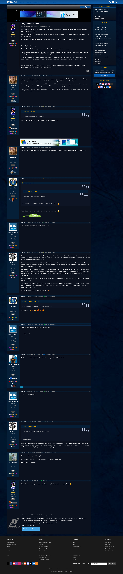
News (43, 2)
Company (75, 539)
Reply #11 (23, 421)
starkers (13, 262)
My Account (107, 544)
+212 (13, 93)
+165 (13, 374)
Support (54, 2)
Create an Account (109, 546)
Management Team (77, 546)
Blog (48, 2)
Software (22, 2)
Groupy (8, 555)
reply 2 (32, 183)
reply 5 (37, 301)
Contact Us (75, 557)
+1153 (13, 272)
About (74, 542)
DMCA (66, 571)
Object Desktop (10, 542)
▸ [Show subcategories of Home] (11, 20)
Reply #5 (23, 222)
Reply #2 (23, 106)
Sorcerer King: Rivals (44, 559)
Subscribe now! (104, 75)
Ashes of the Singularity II (45, 542)
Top (89, 75)
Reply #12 (23, 452)
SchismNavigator (13, 364)
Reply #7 (23, 296)
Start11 (8, 546)
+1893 (13, 40)
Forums (74, 559)
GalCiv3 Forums (47, 75)
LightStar (13, 188)
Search (19, 10)
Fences (8, 548)
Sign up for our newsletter (81, 563)
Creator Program (76, 555)
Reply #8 (23, 324)
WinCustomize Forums (44, 26)
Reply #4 (23, 178)
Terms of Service (60, 571)
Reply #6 (23, 252)
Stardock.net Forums (49, 354)
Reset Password (109, 550)
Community (36, 2)
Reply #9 (23, 354)
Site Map (71, 571)
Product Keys (108, 548)
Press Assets (76, 553)
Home (9, 20)
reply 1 (34, 111)
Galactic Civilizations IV (44, 546)
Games (29, 2)
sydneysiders (13, 462)
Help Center (108, 542)
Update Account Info (109, 553)
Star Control (42, 550)
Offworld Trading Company (45, 555)
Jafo (13, 32)
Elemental (41, 544)
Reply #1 (23, 75)
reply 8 (37, 426)
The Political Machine (44, 553)
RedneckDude (13, 232)
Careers (74, 548)
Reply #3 (23, 147)
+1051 (13, 470)
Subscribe (112, 563)
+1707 (13, 196)
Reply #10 (23, 391)
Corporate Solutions (11, 544)
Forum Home (13, 10)
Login (23, 10)
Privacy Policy (53, 571)
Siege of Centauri (43, 557)
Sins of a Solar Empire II (44, 548)
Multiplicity (9, 553)
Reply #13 (23, 480)
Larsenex (13, 85)
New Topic (85, 7)
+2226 (13, 242)
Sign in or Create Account (31, 529)
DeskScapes (9, 550)
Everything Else (15, 20)
